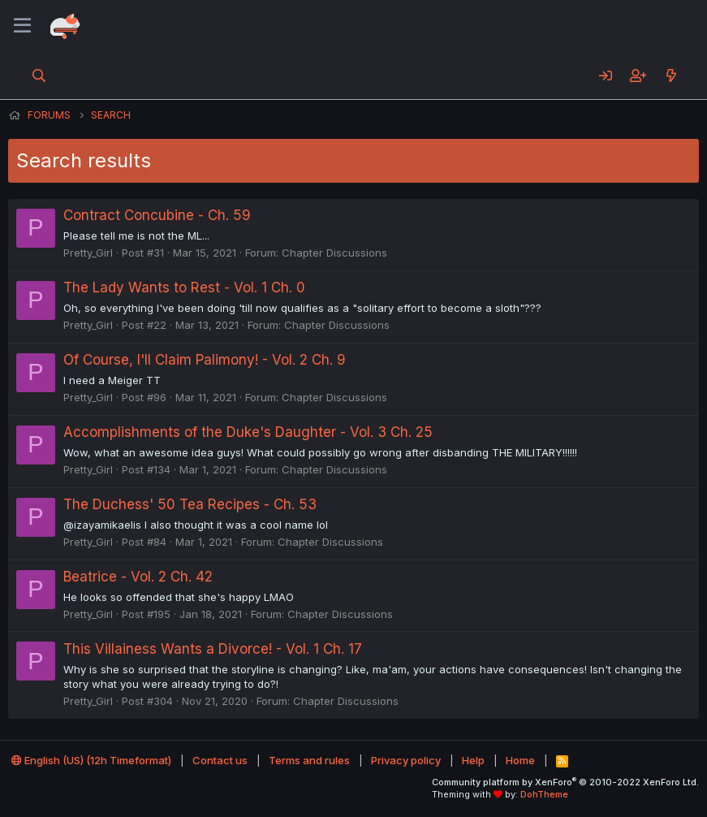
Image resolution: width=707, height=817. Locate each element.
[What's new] (671, 75)
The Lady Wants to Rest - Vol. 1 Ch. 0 (184, 287)
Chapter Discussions (334, 252)
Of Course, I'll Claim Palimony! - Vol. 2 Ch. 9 (204, 360)
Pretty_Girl (88, 252)
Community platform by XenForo (565, 782)
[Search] (39, 75)
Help (473, 760)
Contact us (220, 760)
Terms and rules (309, 760)
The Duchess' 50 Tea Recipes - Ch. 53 (190, 504)
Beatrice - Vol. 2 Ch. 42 (138, 576)
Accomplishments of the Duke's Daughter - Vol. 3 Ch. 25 (248, 432)
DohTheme (544, 794)
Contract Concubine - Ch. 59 (157, 215)
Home (520, 760)
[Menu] (22, 26)
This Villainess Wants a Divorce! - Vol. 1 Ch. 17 (212, 649)
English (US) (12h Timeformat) (91, 760)
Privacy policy (406, 760)
